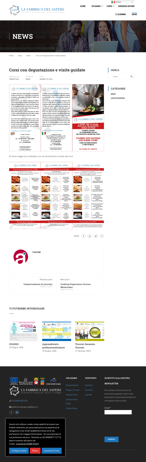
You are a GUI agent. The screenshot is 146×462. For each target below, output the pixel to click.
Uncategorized (118, 98)
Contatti (89, 390)
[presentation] (115, 427)
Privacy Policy (72, 395)
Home (82, 6)
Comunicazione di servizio (38, 284)
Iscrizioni (89, 385)
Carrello (88, 395)
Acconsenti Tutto (51, 451)
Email (107, 408)
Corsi (109, 6)
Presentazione (72, 385)
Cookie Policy (71, 408)
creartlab (14, 79)
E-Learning (121, 14)
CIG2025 (14, 344)
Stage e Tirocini (72, 390)
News (134, 14)
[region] (35, 437)
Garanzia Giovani (126, 6)
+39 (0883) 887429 (19, 401)
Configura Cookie (19, 451)
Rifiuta (35, 451)
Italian (116, 2)
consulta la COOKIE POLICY (27, 444)
